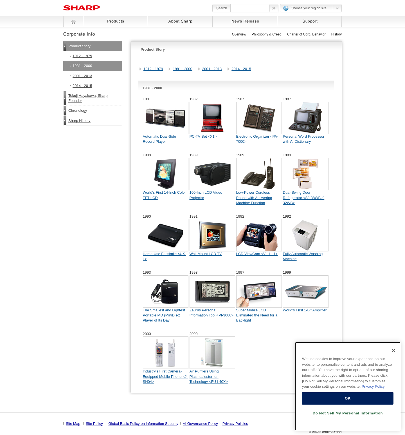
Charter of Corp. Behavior (306, 34)
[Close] (393, 350)
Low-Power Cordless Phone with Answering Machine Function (254, 197)
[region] (347, 386)
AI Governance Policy (200, 423)
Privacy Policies (235, 423)
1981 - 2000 (182, 69)
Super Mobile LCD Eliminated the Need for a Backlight (257, 315)
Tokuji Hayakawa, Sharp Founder (87, 98)
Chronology (77, 110)
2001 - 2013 (212, 69)
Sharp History (79, 121)
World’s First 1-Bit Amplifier (305, 310)
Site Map (73, 423)
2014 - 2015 (241, 69)
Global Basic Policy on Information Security (143, 423)
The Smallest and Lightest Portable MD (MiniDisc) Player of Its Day (164, 315)
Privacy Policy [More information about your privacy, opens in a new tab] (373, 386)
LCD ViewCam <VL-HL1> (257, 254)
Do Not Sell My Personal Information (348, 413)
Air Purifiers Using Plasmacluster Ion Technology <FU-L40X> (209, 376)
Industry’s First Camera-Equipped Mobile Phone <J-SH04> (165, 376)
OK (348, 398)
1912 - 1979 (153, 69)
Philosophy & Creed (267, 34)
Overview (239, 34)
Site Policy (94, 423)
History (336, 34)
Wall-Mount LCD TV (206, 254)
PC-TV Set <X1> (203, 136)
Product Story (79, 46)
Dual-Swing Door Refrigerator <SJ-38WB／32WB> (304, 197)
